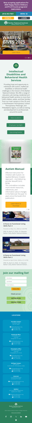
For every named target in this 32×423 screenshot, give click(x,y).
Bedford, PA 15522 (16, 392)
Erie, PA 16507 (16, 324)
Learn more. (16, 9)
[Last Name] (16, 281)
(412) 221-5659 (16, 344)
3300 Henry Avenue (16, 350)
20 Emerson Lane (16, 336)
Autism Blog (16, 298)
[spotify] (16, 420)
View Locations (16, 118)
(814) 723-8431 (16, 370)
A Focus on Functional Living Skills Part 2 (16, 245)
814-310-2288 (16, 397)
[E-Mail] (16, 285)
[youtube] (26, 416)
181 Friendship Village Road (16, 390)
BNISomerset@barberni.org (17, 381)
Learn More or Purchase (16, 205)
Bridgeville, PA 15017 (16, 338)
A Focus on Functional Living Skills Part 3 (16, 213)
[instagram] (11, 416)
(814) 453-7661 (8, 14)
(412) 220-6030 (16, 342)
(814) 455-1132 (16, 329)
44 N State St (16, 364)
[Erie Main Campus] (16, 321)
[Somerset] (16, 376)
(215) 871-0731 (16, 357)
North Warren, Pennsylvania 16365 (16, 366)
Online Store (16, 302)
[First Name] (16, 278)
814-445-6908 (16, 383)
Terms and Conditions (16, 412)
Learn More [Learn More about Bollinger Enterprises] (16, 52)
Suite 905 (16, 337)
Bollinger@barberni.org (17, 368)
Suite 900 (16, 351)
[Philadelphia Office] (16, 349)
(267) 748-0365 (16, 358)
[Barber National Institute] (16, 23)
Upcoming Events (16, 132)
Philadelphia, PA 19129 (16, 353)
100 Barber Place (16, 323)
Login (24, 18)
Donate (8, 18)
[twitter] (16, 416)
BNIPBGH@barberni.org (17, 341)
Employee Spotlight (16, 125)
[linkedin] (21, 416)
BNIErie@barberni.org (16, 327)
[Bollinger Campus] (16, 363)
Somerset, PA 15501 (16, 379)
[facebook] (6, 416)
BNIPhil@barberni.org (16, 355)
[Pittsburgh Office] (16, 334)
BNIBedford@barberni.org (16, 394)
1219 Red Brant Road (16, 377)
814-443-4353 (16, 384)
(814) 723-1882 (16, 371)
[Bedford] (16, 389)
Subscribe (16, 289)
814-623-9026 (16, 395)
